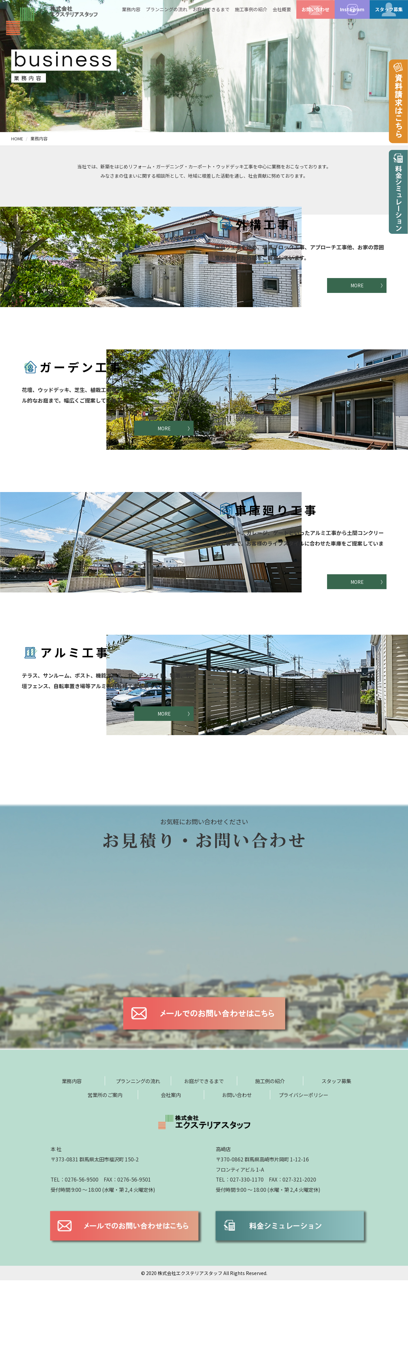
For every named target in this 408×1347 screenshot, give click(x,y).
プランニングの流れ (166, 9)
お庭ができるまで (211, 9)
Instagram (352, 9)
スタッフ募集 (389, 9)
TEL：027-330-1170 (240, 1246)
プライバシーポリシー (303, 1161)
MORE (357, 285)
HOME (17, 138)
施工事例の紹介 (251, 9)
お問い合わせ (315, 9)
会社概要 (282, 9)
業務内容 (131, 9)
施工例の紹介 (270, 1147)
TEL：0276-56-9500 (74, 1246)
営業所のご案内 (105, 1161)
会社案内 (171, 1161)
